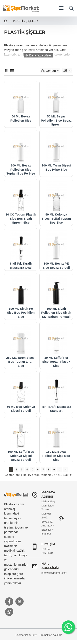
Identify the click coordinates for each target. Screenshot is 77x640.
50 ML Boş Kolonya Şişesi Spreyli (21, 409)
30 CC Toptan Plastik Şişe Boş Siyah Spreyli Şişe (21, 218)
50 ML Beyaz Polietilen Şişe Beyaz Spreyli (56, 120)
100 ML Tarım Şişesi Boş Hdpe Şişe (56, 167)
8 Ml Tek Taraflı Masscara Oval (21, 265)
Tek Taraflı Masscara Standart (56, 409)
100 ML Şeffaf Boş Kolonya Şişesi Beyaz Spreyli (21, 455)
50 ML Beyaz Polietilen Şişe (20, 118)
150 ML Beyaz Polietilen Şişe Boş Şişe (56, 455)
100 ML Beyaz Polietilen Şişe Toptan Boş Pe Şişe (21, 169)
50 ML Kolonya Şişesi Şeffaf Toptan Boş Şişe (56, 218)
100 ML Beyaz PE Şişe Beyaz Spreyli (56, 265)
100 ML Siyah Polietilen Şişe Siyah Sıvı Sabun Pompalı (56, 312)
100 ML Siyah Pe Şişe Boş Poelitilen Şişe (20, 312)
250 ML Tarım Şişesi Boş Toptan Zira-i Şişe (20, 361)
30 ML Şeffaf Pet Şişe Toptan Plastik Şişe (56, 361)
